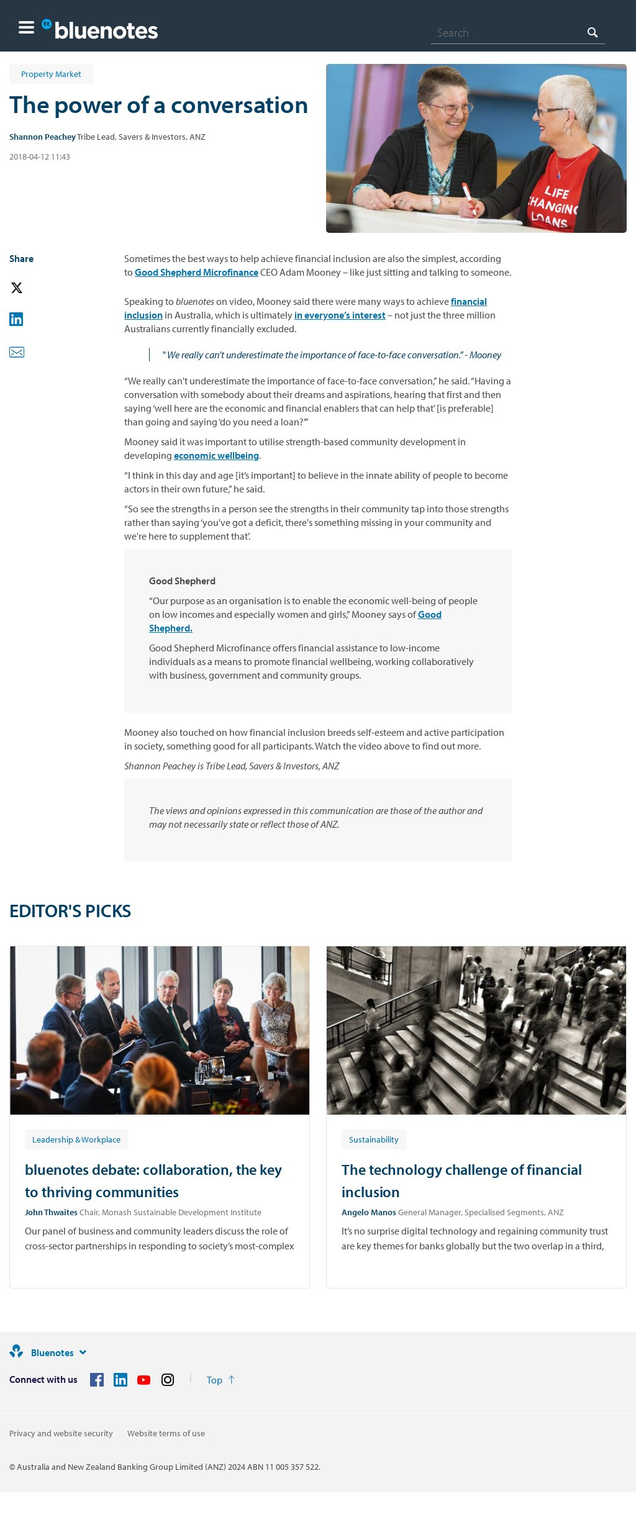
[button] (26, 29)
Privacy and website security (61, 1433)
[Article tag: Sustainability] (374, 1139)
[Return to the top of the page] (221, 1380)
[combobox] (518, 32)
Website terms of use (166, 1433)
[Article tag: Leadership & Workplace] (76, 1139)
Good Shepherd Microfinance (196, 272)
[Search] (518, 32)
